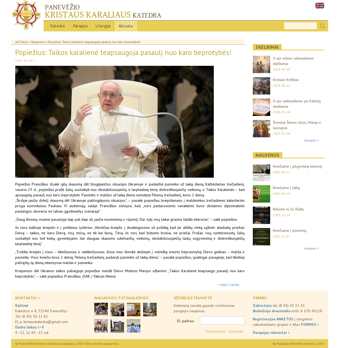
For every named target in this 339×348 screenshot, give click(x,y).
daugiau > (311, 140)
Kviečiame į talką (286, 187)
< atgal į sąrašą (228, 284)
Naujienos (38, 42)
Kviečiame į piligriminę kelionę (297, 166)
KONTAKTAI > (27, 297)
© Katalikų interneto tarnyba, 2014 (298, 344)
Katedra (57, 25)
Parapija (80, 25)
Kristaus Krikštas (286, 79)
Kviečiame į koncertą (289, 230)
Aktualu (126, 25)
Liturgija (103, 25)
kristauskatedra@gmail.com (46, 321)
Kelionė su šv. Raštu (288, 209)
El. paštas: (186, 320)
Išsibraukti (235, 331)
